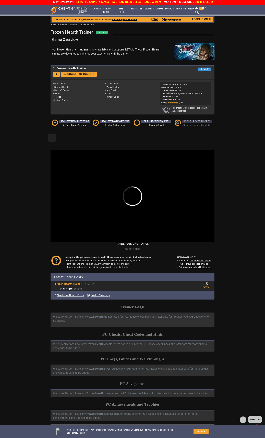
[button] (56, 74)
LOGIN (196, 19)
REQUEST (149, 8)
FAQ (101, 430)
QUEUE (159, 8)
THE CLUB (122, 10)
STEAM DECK (107, 10)
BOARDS (169, 8)
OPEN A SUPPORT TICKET (78, 424)
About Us (148, 430)
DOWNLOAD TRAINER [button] (78, 74)
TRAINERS (96, 8)
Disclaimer (111, 430)
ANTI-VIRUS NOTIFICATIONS (80, 421)
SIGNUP (206, 19)
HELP (191, 8)
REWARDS (180, 8)
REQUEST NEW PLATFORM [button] (75, 121)
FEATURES (136, 8)
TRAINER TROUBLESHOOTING (81, 419)
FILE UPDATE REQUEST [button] (156, 121)
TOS (138, 430)
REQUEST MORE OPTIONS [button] (115, 121)
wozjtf (69, 277)
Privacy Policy (126, 430)
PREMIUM (204, 69)
